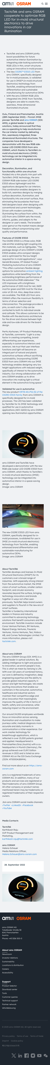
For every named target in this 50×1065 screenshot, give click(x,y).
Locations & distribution (13, 965)
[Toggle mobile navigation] (46, 3)
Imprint (5, 1041)
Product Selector (9, 986)
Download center (9, 989)
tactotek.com (9, 641)
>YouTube (7, 808)
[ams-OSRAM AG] (16, 3)
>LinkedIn (16, 805)
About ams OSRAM (12, 950)
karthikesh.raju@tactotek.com (17, 839)
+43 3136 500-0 (15, 938)
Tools (4, 993)
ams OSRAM (30, 120)
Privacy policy (8, 1036)
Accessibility (7, 972)
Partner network (9, 1004)
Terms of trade (36, 1036)
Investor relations (10, 958)
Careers (5, 969)
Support (6, 981)
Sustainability (8, 961)
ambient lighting (34, 271)
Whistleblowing (9, 1008)
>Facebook (27, 805)
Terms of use (22, 1036)
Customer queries (10, 997)
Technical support (10, 1000)
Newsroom (7, 954)
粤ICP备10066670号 (10, 1045)
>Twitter (6, 805)
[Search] (42, 3)
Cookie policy (17, 1041)
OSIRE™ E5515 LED (25, 71)
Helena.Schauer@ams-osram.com (19, 854)
